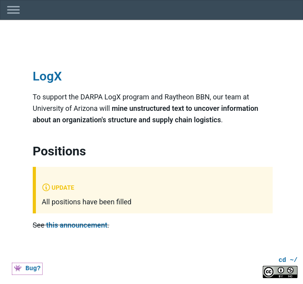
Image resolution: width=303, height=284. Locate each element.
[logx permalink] (28, 66)
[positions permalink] (28, 141)
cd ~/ (288, 260)
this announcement (76, 225)
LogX (47, 76)
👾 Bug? (27, 268)
